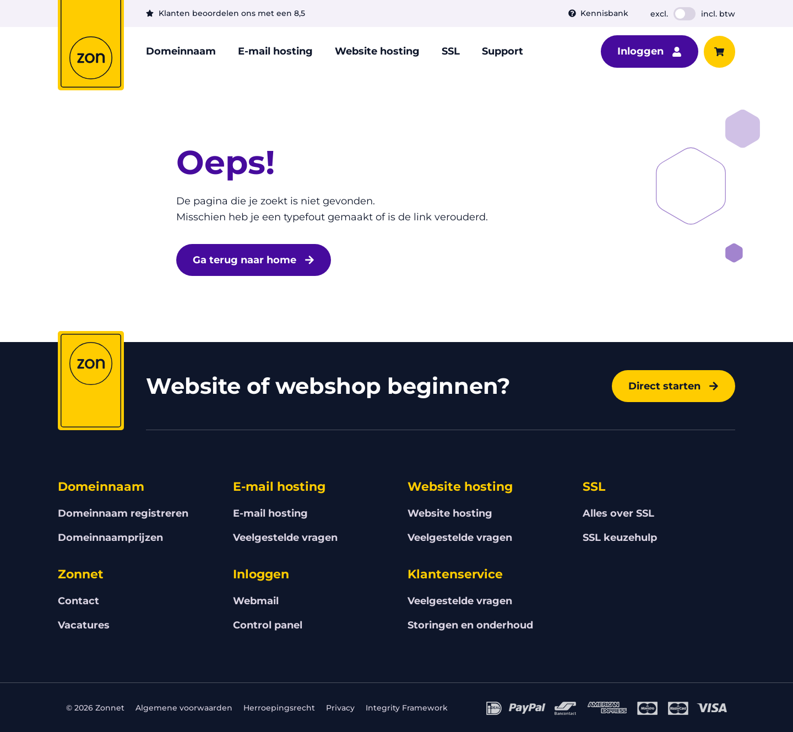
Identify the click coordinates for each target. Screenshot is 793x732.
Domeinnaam (181, 51)
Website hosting (377, 51)
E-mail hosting (275, 51)
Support (502, 51)
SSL (451, 51)
